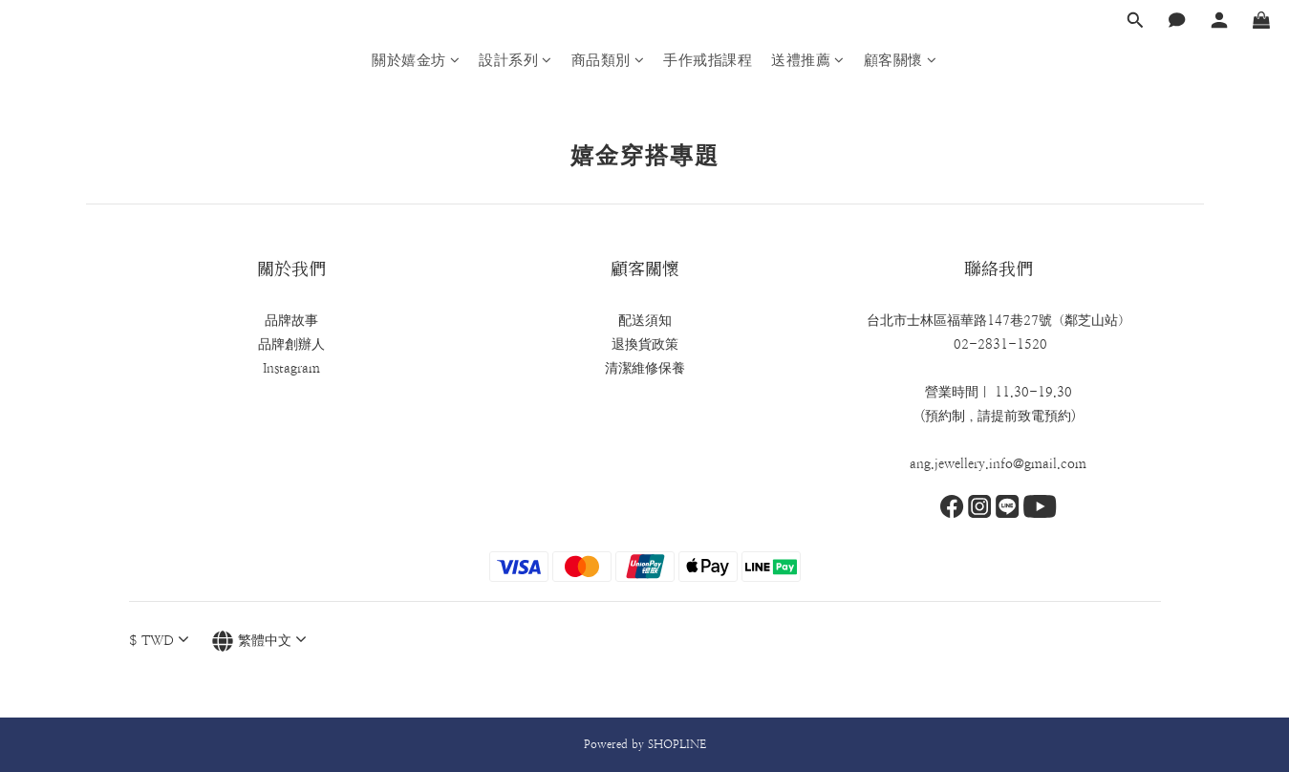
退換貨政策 (645, 344)
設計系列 (515, 60)
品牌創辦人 (291, 344)
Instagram (291, 367)
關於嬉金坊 (416, 60)
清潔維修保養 (645, 367)
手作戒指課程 (707, 60)
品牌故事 (291, 320)
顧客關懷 (900, 60)
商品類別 (608, 60)
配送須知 (645, 320)
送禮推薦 (808, 60)
